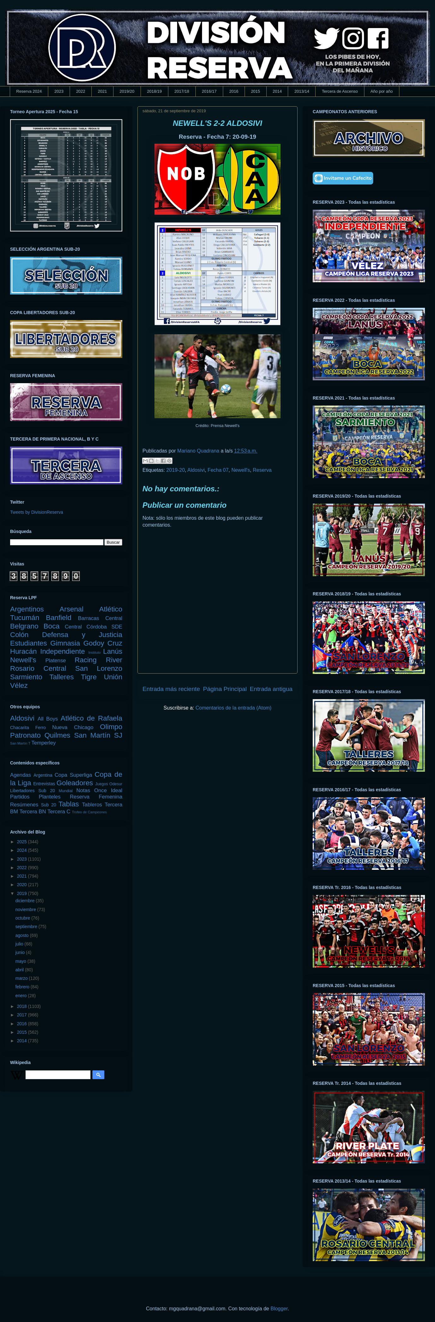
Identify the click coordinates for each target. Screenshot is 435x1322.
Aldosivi (196, 470)
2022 (80, 91)
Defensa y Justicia (82, 635)
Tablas (69, 804)
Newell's (240, 470)
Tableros (92, 805)
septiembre (26, 926)
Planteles (50, 797)
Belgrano (24, 626)
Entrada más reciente (171, 689)
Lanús (112, 651)
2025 (22, 841)
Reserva (262, 470)
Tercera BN (33, 812)
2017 (22, 1014)
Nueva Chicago (72, 727)
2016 (233, 91)
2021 (102, 91)
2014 (277, 91)
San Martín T (20, 743)
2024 (22, 850)
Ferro (40, 727)
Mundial (65, 791)
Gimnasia (65, 643)
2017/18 (181, 91)
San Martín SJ (98, 735)
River (114, 660)
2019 (22, 893)
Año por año (381, 91)
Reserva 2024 (29, 91)
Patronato (25, 735)
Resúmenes (24, 805)
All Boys (48, 719)
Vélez (19, 685)
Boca (52, 626)
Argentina (42, 775)
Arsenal (72, 609)
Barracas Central (100, 618)
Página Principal (225, 689)
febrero (23, 986)
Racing (86, 660)
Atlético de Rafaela (91, 718)
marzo (22, 978)
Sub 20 (48, 804)
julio (20, 943)
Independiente (62, 651)
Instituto (94, 652)
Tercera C (58, 812)
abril (20, 969)
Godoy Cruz (102, 643)
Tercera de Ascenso (340, 91)
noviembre (26, 909)
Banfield (58, 618)
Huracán (23, 651)
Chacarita (19, 727)
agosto (22, 935)
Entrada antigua (271, 689)
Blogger (278, 1308)
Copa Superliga (73, 775)
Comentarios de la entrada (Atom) (233, 708)
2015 (255, 91)
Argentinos (27, 609)
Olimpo (111, 727)
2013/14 (301, 91)
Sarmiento (26, 677)
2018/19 (154, 91)
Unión (113, 677)
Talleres (61, 677)
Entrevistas (44, 783)
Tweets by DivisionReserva (36, 512)
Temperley (44, 743)
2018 (22, 1006)
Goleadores (74, 783)
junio (20, 952)
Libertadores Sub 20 (32, 790)
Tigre (89, 677)
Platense (55, 661)
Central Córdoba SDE (93, 627)
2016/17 (209, 91)
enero (21, 995)
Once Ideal (108, 790)
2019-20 (175, 470)
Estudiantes (28, 643)
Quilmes (57, 735)
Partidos (20, 797)
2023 (58, 91)
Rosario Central (38, 668)
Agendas (20, 775)
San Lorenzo (98, 668)
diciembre (25, 900)
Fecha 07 (218, 470)
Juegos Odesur (108, 784)
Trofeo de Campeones (89, 812)
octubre (23, 918)
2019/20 (126, 91)
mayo (21, 961)
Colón (19, 635)
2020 (22, 884)
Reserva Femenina (96, 797)
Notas (83, 790)
